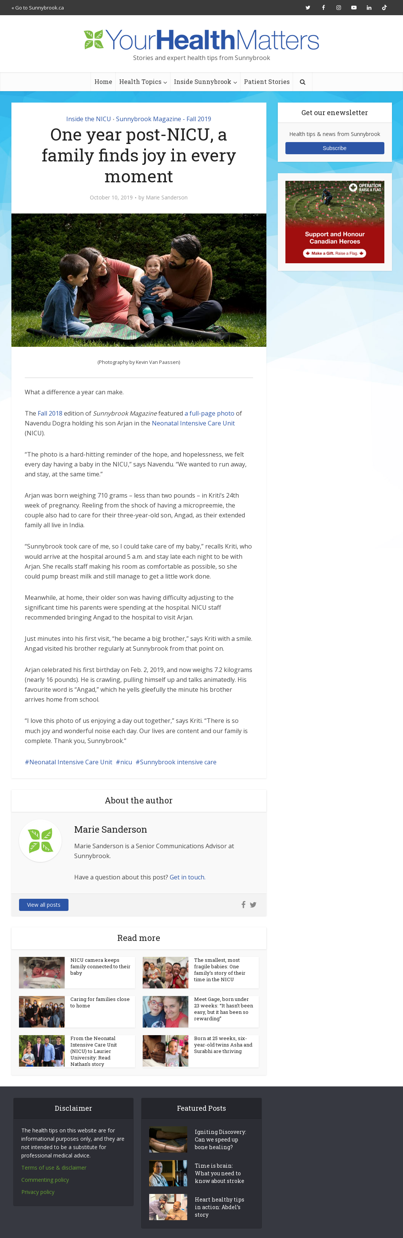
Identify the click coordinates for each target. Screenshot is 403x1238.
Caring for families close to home (100, 1002)
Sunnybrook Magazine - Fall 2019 (163, 119)
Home (103, 81)
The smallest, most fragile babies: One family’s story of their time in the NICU (219, 970)
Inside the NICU (88, 119)
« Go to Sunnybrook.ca (37, 7)
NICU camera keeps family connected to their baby (100, 966)
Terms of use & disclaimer (53, 1167)
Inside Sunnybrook (202, 81)
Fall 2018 (50, 413)
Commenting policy (45, 1179)
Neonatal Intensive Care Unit (193, 423)
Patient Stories (267, 81)
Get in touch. (187, 877)
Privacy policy (37, 1191)
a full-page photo (209, 413)
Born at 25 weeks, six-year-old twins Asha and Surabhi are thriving (223, 1045)
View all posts (44, 904)
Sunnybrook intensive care (178, 762)
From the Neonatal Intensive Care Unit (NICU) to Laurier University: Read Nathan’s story (93, 1051)
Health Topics (140, 81)
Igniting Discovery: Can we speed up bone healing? (220, 1139)
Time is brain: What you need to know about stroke (219, 1173)
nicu (126, 762)
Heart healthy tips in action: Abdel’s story (219, 1207)
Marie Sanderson (167, 197)
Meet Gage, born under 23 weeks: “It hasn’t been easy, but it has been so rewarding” (223, 1009)
